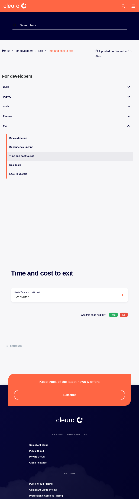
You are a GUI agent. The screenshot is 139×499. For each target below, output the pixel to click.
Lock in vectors (18, 174)
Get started (66, 295)
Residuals (15, 165)
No (123, 314)
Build (6, 86)
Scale (6, 106)
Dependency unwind (21, 147)
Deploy (7, 96)
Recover (8, 116)
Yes (113, 314)
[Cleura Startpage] (18, 6)
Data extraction (18, 138)
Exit (5, 126)
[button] (123, 6)
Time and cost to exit (21, 156)
